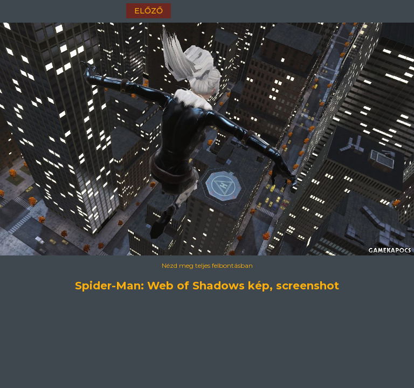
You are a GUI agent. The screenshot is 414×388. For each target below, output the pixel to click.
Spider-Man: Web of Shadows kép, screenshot (207, 285)
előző (148, 11)
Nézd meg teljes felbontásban (207, 265)
